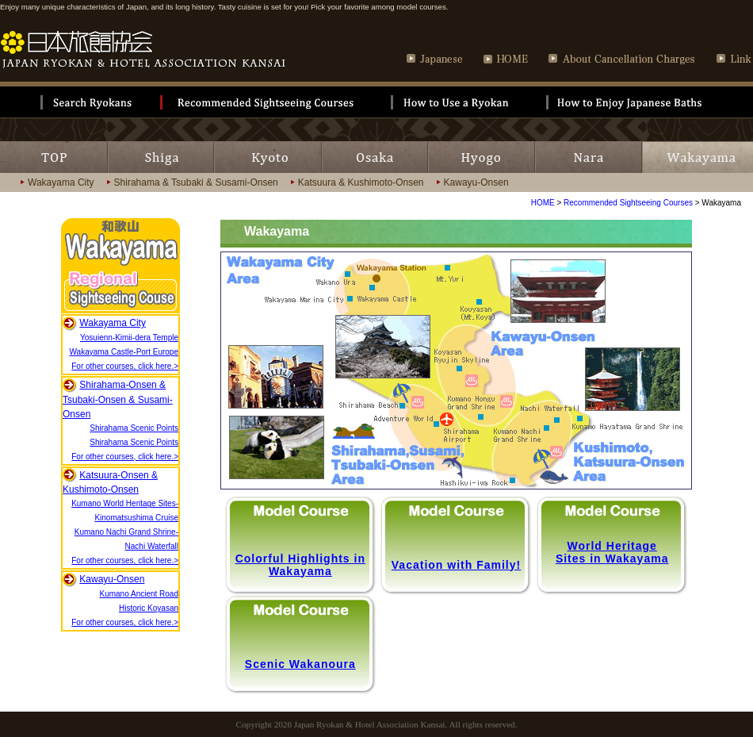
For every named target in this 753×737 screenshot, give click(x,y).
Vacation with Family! (456, 565)
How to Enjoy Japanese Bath (649, 101)
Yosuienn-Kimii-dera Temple (129, 337)
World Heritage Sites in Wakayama (612, 552)
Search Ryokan (80, 101)
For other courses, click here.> (124, 366)
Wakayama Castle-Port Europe (124, 351)
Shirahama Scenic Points (134, 428)
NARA (588, 157)
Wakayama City (61, 182)
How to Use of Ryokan (468, 101)
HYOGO (481, 157)
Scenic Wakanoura (300, 664)
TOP (53, 157)
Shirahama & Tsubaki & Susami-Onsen (196, 182)
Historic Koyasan (148, 608)
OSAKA (374, 157)
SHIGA (160, 157)
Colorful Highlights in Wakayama (300, 565)
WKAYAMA (697, 157)
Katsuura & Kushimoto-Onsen (361, 182)
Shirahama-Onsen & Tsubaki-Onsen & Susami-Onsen (118, 399)
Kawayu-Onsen (476, 182)
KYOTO (267, 157)
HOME (543, 202)
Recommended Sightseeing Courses (628, 202)
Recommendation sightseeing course (275, 101)
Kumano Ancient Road (138, 593)
